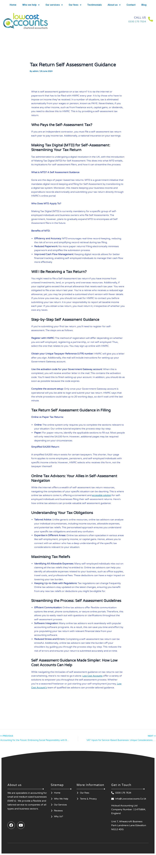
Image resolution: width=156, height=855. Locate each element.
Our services (54, 5)
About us (114, 5)
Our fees (75, 5)
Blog (143, 4)
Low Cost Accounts (93, 675)
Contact (131, 4)
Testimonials (94, 4)
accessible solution (102, 495)
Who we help (31, 5)
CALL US (135, 17)
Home (13, 4)
